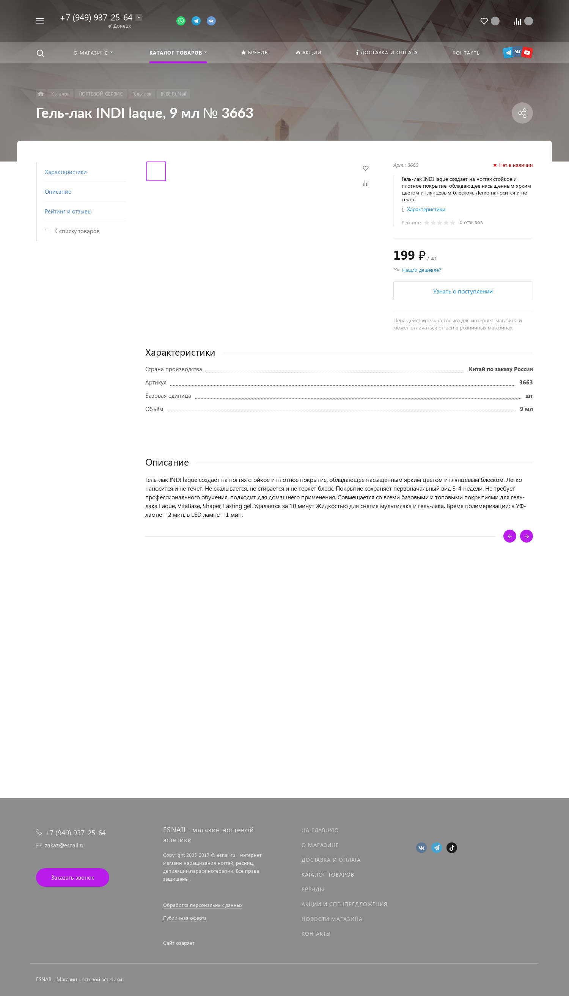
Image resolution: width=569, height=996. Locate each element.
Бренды (313, 889)
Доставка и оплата (331, 859)
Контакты (316, 933)
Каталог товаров (328, 874)
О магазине (320, 845)
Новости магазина (332, 918)
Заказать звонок (72, 877)
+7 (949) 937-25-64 (96, 17)
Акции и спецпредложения (344, 904)
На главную (320, 830)
